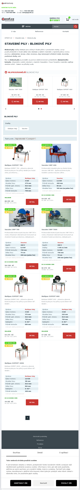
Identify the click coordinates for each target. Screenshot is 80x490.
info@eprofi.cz (27, 12)
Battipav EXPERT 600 (50, 296)
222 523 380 (9, 11)
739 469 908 (10, 12)
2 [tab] (41, 108)
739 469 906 (28, 11)
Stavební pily (19, 38)
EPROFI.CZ (8, 38)
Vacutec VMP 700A (49, 229)
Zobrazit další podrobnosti (14, 193)
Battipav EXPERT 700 (15, 89)
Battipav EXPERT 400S (14, 363)
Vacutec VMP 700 (64, 89)
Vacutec (24, 128)
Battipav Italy (12, 128)
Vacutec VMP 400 (40, 89)
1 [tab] (38, 108)
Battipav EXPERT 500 (14, 296)
